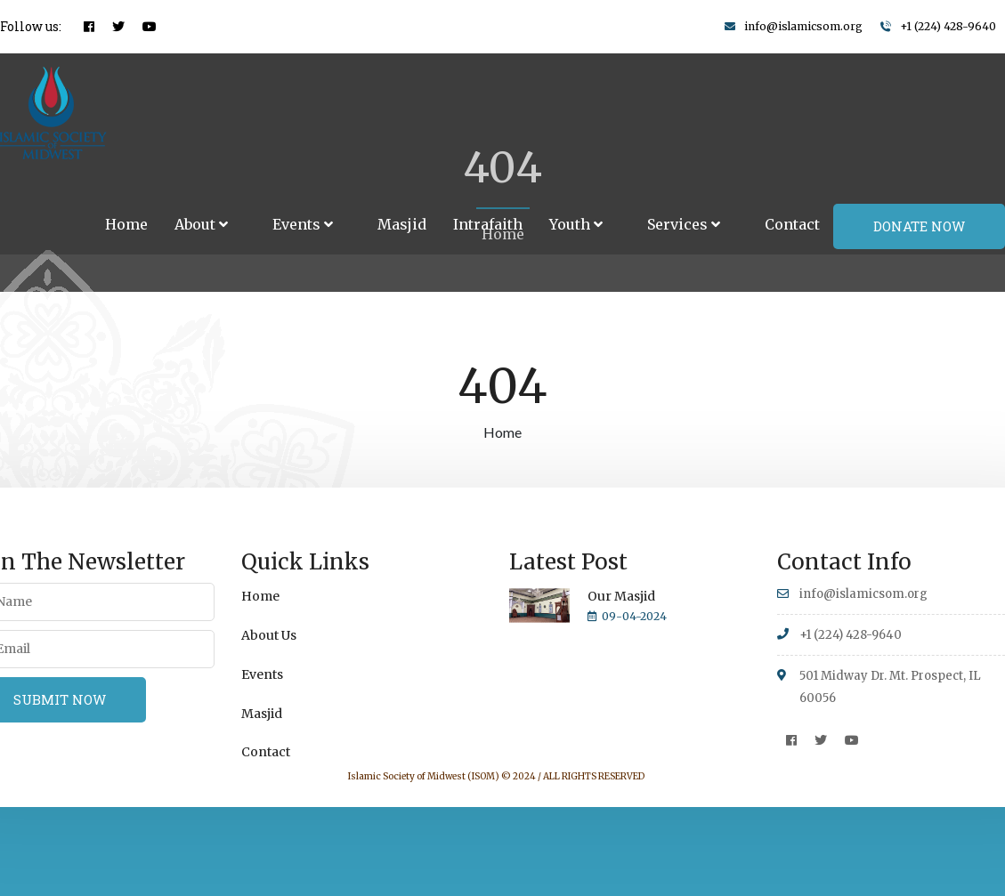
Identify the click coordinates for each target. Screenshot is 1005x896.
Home (126, 224)
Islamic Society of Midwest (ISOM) (423, 776)
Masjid (401, 224)
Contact (792, 224)
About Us (268, 635)
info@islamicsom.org (803, 26)
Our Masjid (621, 596)
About (201, 224)
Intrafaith (488, 224)
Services (683, 224)
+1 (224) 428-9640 (948, 26)
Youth (576, 224)
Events (302, 224)
